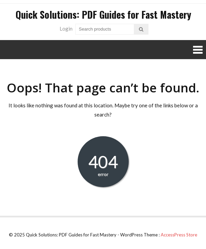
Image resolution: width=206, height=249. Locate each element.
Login (66, 28)
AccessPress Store (179, 234)
